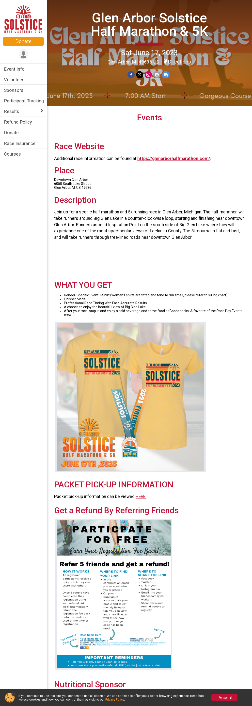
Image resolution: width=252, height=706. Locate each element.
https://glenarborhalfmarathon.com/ (173, 158)
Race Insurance (19, 143)
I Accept (224, 697)
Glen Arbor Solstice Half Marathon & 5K (149, 24)
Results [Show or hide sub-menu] (11, 111)
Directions (179, 62)
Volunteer (13, 79)
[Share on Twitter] (139, 74)
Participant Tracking (24, 100)
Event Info (14, 69)
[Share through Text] (166, 74)
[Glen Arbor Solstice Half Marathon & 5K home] (23, 19)
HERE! (141, 496)
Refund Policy (18, 122)
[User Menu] (23, 54)
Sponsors (13, 90)
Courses (12, 154)
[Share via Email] (156, 74)
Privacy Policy (114, 699)
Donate (23, 41)
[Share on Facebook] (131, 74)
